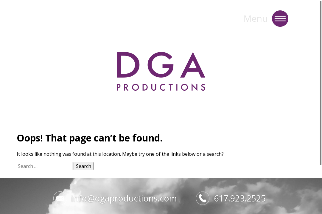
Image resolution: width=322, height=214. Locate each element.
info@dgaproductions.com (115, 198)
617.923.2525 (231, 198)
